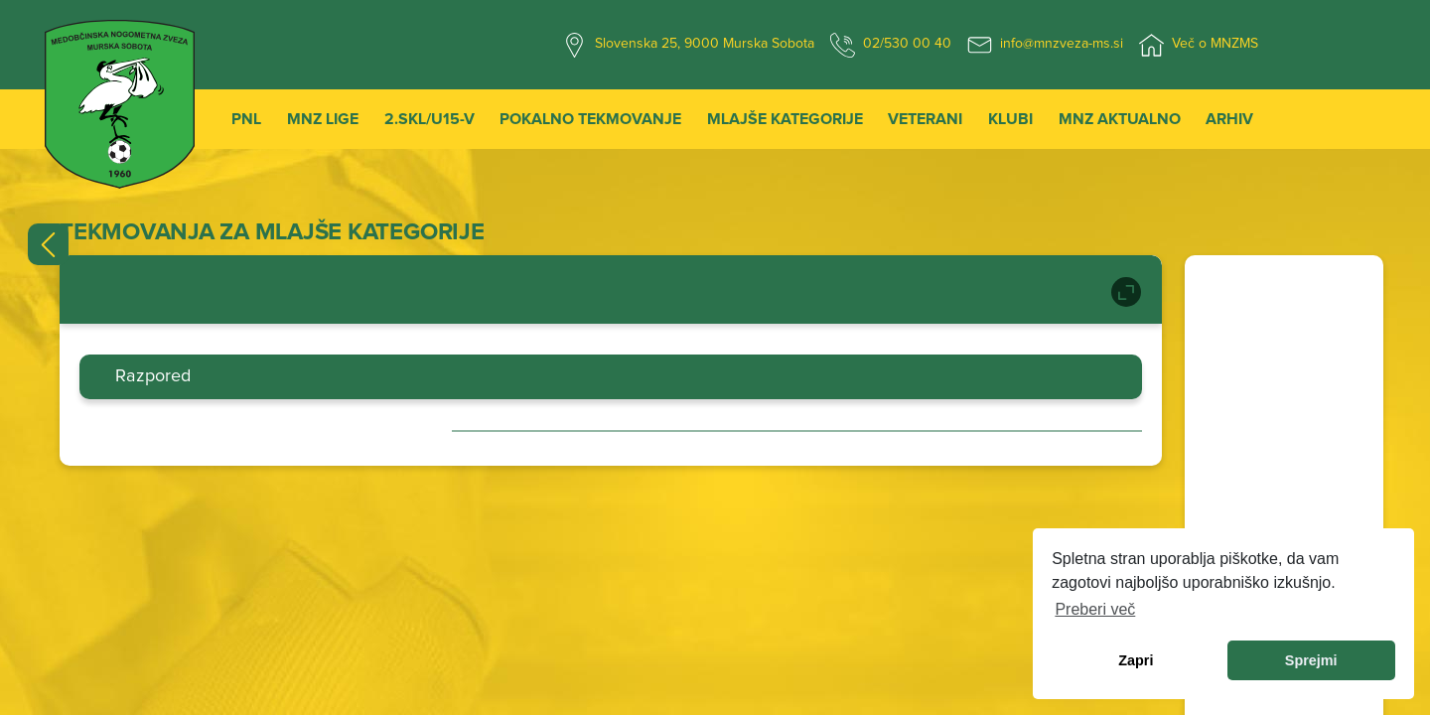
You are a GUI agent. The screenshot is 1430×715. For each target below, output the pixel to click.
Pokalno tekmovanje (590, 119)
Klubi (1010, 119)
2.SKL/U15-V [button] (429, 119)
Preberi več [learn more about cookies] (1095, 609)
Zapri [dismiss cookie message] (1135, 660)
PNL (246, 119)
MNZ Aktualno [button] (1120, 119)
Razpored (153, 376)
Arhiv (1229, 119)
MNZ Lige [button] (322, 119)
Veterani (925, 119)
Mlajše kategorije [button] (785, 119)
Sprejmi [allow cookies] (1311, 660)
